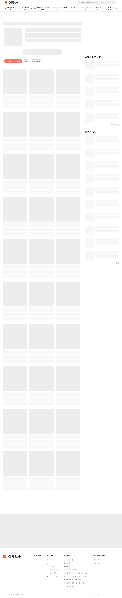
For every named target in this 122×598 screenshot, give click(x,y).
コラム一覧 (50, 566)
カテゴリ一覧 (51, 573)
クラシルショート (86, 9)
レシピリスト (51, 563)
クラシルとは (68, 560)
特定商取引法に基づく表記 (73, 580)
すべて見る (115, 263)
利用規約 (67, 566)
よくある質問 (68, 586)
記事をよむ (65, 9)
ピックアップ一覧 (53, 570)
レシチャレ (97, 563)
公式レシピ (57, 9)
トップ (49, 560)
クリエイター (97, 9)
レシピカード (75, 9)
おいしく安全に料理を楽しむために (76, 573)
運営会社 (67, 563)
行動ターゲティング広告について (75, 576)
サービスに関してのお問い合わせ (75, 583)
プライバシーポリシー (71, 570)
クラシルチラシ (98, 560)
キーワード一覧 (52, 576)
